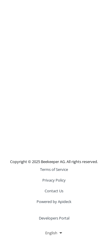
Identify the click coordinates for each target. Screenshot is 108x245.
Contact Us (54, 190)
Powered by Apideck (54, 201)
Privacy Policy (54, 180)
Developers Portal (54, 218)
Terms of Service (54, 169)
